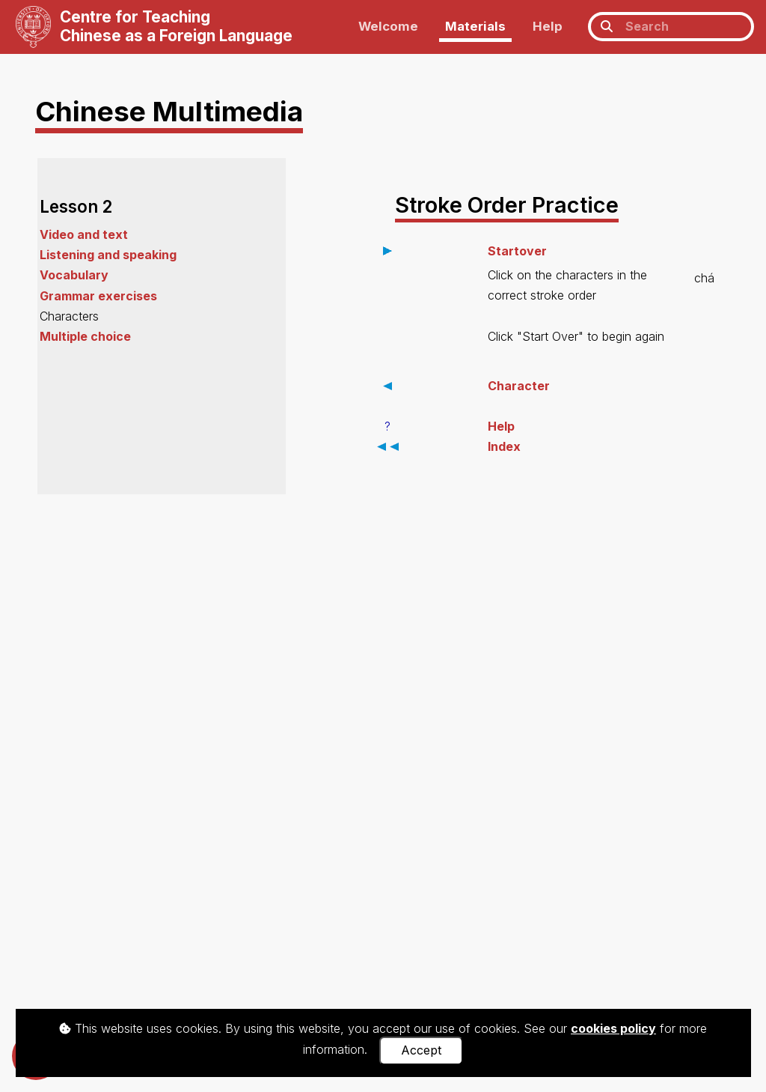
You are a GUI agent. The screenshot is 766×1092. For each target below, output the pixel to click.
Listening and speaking (108, 254)
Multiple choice (85, 336)
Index (504, 446)
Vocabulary (74, 274)
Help (548, 26)
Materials (475, 26)
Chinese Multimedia (169, 111)
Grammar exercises (98, 295)
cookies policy (613, 1028)
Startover (517, 250)
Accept (421, 1050)
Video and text (84, 234)
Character (519, 385)
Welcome (388, 26)
